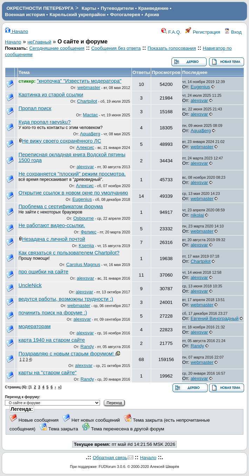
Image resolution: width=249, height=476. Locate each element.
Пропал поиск (35, 108)
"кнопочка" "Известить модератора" (79, 81)
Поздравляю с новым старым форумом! (67, 353)
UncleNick (30, 285)
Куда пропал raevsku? (45, 122)
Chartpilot (87, 101)
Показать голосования (172, 48)
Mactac (90, 114)
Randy (87, 346)
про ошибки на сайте (43, 271)
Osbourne (83, 218)
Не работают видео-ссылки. (52, 225)
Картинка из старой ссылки (51, 94)
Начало (16, 31)
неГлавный (39, 42)
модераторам (35, 326)
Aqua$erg (90, 133)
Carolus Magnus (83, 264)
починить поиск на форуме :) (53, 312)
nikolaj (197, 215)
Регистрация (202, 32)
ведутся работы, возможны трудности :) (66, 299)
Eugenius (200, 86)
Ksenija (86, 245)
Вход (233, 32)
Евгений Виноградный (214, 318)
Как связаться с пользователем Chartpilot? (69, 253)
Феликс (88, 231)
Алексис (85, 147)
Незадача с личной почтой (53, 239)
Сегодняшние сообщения (56, 48)
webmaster (89, 87)
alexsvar (199, 100)
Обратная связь (110, 457)
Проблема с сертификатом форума (61, 206)
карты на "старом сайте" (48, 372)
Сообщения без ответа (116, 48)
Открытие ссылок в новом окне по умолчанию (73, 193)
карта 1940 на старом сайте (52, 340)
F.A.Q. (171, 32)
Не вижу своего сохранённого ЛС (61, 141)
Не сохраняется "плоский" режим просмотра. (72, 174)
